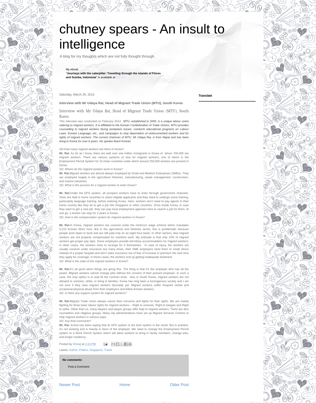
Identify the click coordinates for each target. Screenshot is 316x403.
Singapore (96, 350)
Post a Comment (78, 366)
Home (125, 385)
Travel (108, 350)
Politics (83, 350)
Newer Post (69, 385)
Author (73, 350)
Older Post (179, 385)
